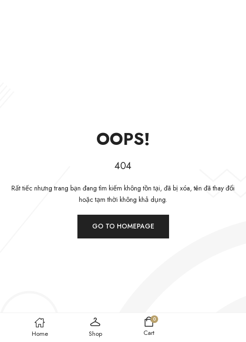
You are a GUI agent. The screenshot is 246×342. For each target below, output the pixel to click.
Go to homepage (123, 226)
